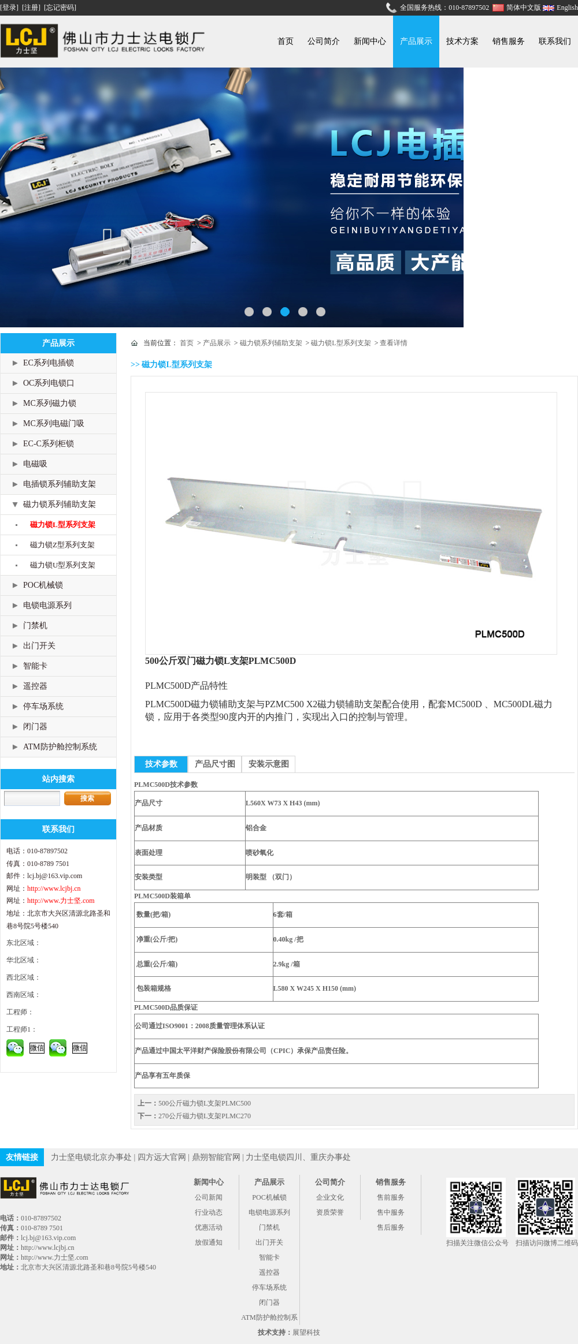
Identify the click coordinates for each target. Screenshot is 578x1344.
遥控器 (35, 686)
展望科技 (306, 1332)
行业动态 (209, 1212)
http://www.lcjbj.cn (54, 888)
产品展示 (416, 41)
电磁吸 (35, 464)
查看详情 (393, 343)
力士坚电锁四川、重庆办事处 (298, 1157)
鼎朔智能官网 (216, 1157)
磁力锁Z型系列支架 (62, 544)
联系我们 (555, 41)
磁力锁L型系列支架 (62, 524)
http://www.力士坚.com (61, 901)
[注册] (32, 7)
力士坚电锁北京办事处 (91, 1157)
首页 (285, 41)
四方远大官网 (162, 1157)
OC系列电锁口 (49, 383)
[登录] (10, 7)
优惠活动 (209, 1227)
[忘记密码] (60, 7)
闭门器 (35, 726)
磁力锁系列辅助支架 (59, 504)
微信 (37, 1048)
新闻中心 (370, 41)
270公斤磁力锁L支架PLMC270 (204, 1116)
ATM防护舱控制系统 (60, 746)
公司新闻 (209, 1197)
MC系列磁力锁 (49, 403)
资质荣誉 (330, 1212)
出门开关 (39, 645)
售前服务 (391, 1197)
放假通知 (209, 1242)
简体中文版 (524, 7)
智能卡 (35, 666)
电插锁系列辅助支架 (59, 484)
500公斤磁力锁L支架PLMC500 (204, 1103)
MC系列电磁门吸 (53, 423)
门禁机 (35, 625)
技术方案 (462, 41)
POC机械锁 (43, 585)
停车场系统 (43, 706)
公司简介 (323, 41)
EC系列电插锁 (48, 363)
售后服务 (391, 1227)
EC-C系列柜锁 (48, 443)
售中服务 (391, 1212)
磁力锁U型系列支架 (62, 565)
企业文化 (330, 1197)
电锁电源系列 (47, 605)
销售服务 (508, 41)
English (567, 7)
